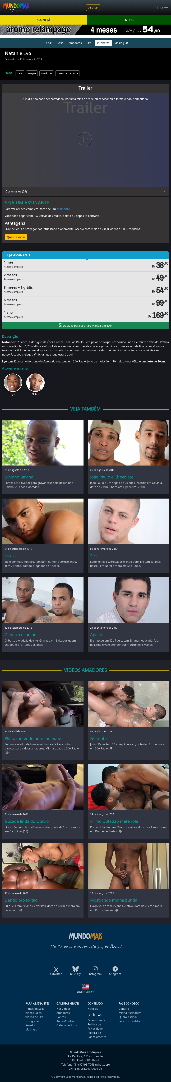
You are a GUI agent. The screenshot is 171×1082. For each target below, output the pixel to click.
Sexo (60, 43)
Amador (30, 1025)
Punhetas (103, 43)
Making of (31, 1029)
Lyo (13, 394)
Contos (61, 1017)
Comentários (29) (16, 191)
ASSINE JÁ (43, 20)
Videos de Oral (34, 1017)
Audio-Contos (65, 1021)
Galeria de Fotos (67, 1025)
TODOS (47, 43)
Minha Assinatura (130, 1013)
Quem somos (96, 1020)
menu (161, 7)
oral (19, 73)
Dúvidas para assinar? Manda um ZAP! (86, 325)
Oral (89, 43)
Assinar (93, 8)
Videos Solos (33, 1013)
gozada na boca (67, 73)
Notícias (93, 1009)
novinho (46, 73)
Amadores (75, 43)
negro (32, 73)
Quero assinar (16, 237)
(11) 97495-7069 (84, 1064)
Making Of (121, 43)
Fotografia (32, 1021)
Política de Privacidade (95, 1026)
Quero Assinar (128, 1017)
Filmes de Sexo (35, 1009)
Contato (124, 1009)
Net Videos (64, 1009)
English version (85, 991)
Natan (35, 394)
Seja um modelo (129, 1021)
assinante (63, 209)
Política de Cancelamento (97, 1035)
